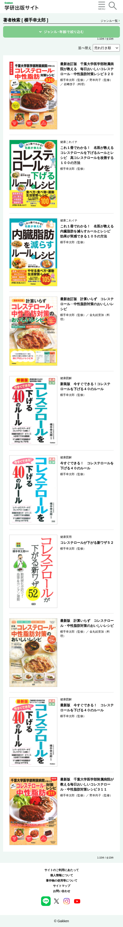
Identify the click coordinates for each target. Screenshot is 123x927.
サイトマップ (61, 886)
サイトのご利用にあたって (61, 870)
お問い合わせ (61, 891)
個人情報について (61, 875)
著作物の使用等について (61, 880)
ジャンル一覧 (110, 20)
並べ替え (84, 48)
